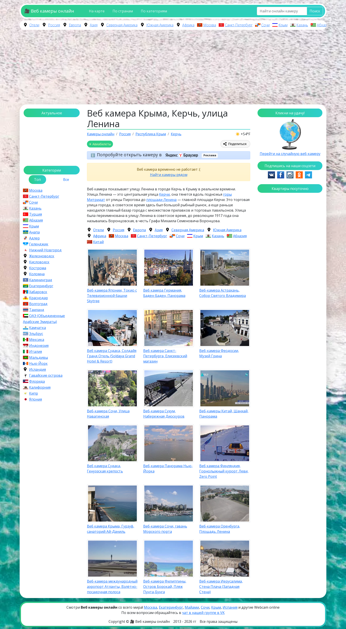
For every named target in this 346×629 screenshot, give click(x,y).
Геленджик (38, 244)
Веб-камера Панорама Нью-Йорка (168, 468)
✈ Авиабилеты (100, 144)
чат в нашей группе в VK (203, 612)
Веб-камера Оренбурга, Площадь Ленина (219, 529)
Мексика (36, 339)
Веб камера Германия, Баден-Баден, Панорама (164, 293)
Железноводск (41, 256)
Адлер (34, 238)
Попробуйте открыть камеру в (149, 155)
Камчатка (37, 327)
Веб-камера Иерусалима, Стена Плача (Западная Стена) (221, 586)
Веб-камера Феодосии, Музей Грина (219, 353)
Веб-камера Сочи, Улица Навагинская (108, 414)
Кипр (33, 393)
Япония (35, 399)
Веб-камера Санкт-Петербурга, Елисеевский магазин (165, 356)
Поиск (315, 11)
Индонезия (39, 345)
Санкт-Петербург (238, 25)
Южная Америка (159, 25)
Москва (209, 25)
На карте (97, 11)
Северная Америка (121, 25)
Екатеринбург (41, 285)
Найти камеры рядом (168, 174)
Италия (35, 351)
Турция (35, 214)
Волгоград (38, 303)
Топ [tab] (37, 179)
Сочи (265, 25)
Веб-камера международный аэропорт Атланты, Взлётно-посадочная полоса (112, 586)
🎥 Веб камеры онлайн (49, 11)
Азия (94, 25)
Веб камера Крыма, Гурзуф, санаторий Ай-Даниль (110, 529)
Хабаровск (38, 291)
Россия (54, 25)
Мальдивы (38, 357)
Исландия (37, 369)
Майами (192, 607)
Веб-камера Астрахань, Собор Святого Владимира (222, 293)
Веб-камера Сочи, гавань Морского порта (165, 529)
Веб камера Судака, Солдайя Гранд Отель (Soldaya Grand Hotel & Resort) (111, 356)
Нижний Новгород (45, 250)
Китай (98, 241)
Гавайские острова (45, 375)
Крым (283, 25)
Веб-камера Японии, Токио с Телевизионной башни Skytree (112, 295)
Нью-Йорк (38, 363)
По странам (123, 11)
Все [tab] (66, 179)
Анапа (34, 232)
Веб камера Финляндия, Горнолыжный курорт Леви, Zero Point (223, 471)
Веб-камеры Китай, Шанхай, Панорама (223, 414)
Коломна (37, 273)
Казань (302, 25)
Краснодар (38, 297)
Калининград (40, 279)
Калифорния (40, 387)
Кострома (37, 268)
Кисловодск (39, 262)
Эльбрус (36, 333)
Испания (230, 607)
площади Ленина (161, 199)
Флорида (37, 381)
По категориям (154, 11)
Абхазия (324, 25)
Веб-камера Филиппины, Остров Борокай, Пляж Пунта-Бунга (164, 586)
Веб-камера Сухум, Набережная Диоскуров (163, 414)
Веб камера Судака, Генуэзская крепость (105, 468)
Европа (75, 25)
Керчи (164, 194)
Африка (188, 25)
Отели (34, 25)
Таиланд (36, 309)
